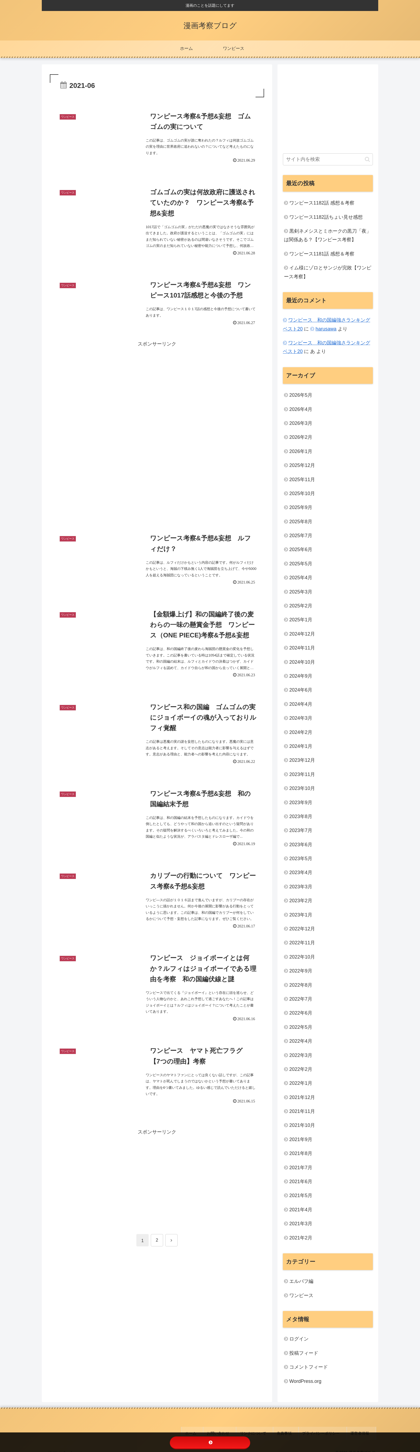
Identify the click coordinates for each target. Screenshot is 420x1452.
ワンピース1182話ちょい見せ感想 (326, 217)
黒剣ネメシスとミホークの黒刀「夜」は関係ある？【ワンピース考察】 (327, 235)
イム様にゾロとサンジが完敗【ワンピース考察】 (327, 272)
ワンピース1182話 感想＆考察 (321, 203)
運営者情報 (363, 1430)
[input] (328, 159)
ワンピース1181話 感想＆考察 (321, 254)
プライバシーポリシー (330, 1430)
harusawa (326, 329)
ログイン (299, 1339)
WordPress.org (305, 1381)
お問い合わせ (242, 1430)
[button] (367, 159)
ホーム (219, 1430)
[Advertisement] (157, 413)
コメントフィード (308, 1367)
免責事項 (298, 1430)
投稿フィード (303, 1353)
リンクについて (272, 1430)
